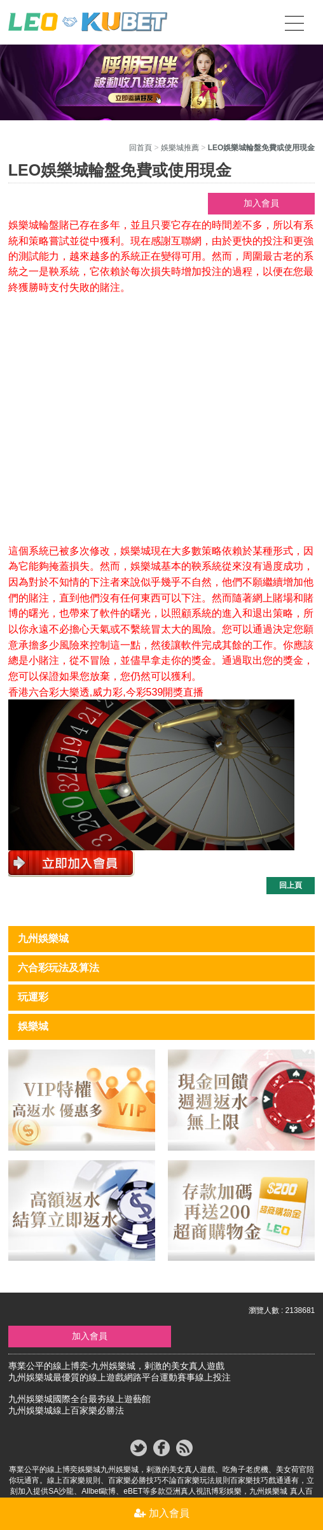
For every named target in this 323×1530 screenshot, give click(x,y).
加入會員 (261, 203)
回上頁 (290, 885)
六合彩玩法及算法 (58, 967)
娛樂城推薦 (180, 147)
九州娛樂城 (43, 938)
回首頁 (140, 147)
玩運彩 (33, 997)
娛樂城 (33, 1026)
